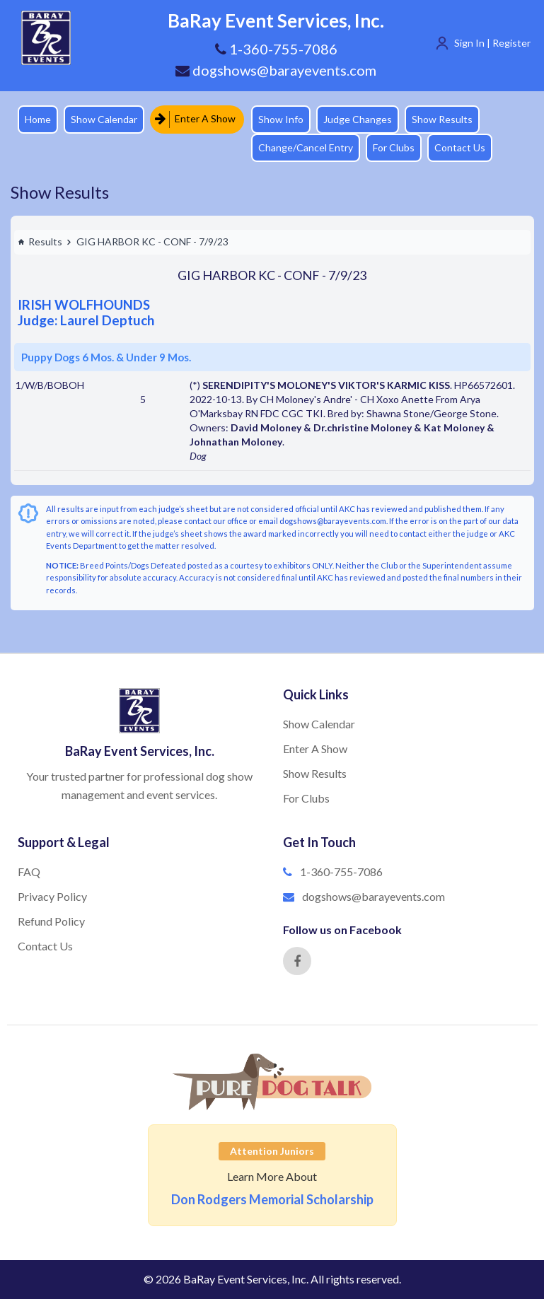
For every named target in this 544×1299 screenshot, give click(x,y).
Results (40, 241)
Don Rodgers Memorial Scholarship (272, 1199)
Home (38, 119)
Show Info (280, 119)
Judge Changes (357, 119)
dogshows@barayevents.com (275, 70)
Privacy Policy (52, 896)
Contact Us (459, 147)
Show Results (442, 119)
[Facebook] (297, 961)
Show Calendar (104, 119)
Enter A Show (195, 119)
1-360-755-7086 (341, 871)
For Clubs (394, 147)
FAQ (29, 871)
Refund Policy (51, 921)
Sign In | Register (492, 43)
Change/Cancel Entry (305, 147)
